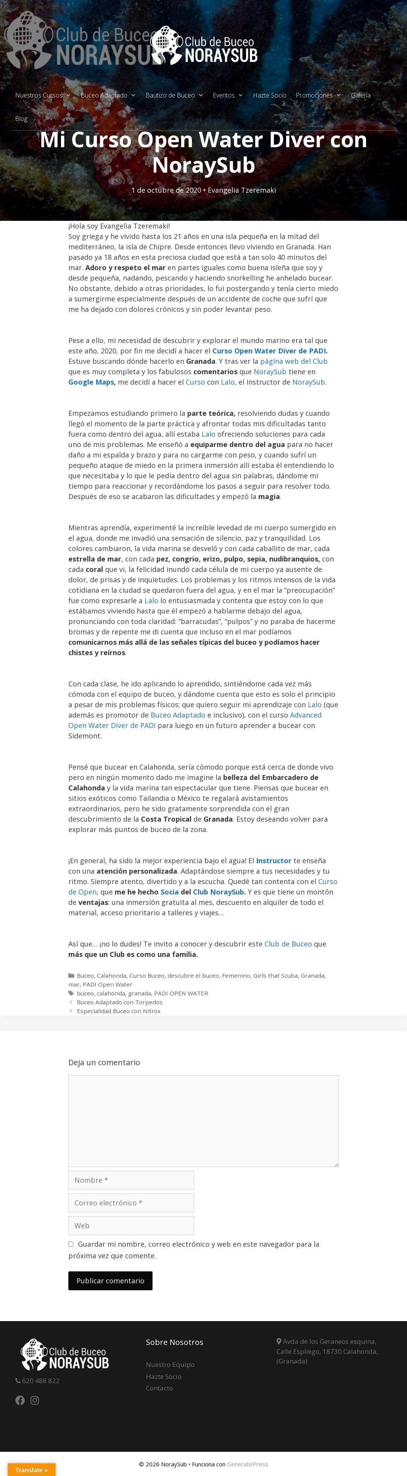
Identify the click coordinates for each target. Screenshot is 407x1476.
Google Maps (91, 382)
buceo (85, 993)
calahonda (111, 993)
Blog (21, 118)
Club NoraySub (218, 891)
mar (74, 984)
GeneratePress (247, 1464)
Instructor (274, 860)
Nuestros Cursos (45, 95)
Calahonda (111, 975)
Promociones (321, 95)
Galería (361, 95)
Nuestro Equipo (170, 1364)
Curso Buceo (146, 975)
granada (139, 993)
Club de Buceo (288, 943)
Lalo (228, 382)
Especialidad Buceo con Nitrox (119, 1011)
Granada (312, 975)
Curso (195, 382)
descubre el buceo (193, 975)
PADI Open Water (107, 984)
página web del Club (294, 361)
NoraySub (270, 371)
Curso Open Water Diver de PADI (269, 350)
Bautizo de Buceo (177, 95)
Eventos (230, 95)
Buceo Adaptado (111, 95)
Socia (170, 891)
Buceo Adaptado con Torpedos (120, 1002)
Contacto (159, 1388)
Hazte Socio (270, 95)
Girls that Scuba (275, 975)
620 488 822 (40, 1380)
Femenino (236, 975)
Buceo (85, 975)
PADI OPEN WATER (181, 993)
